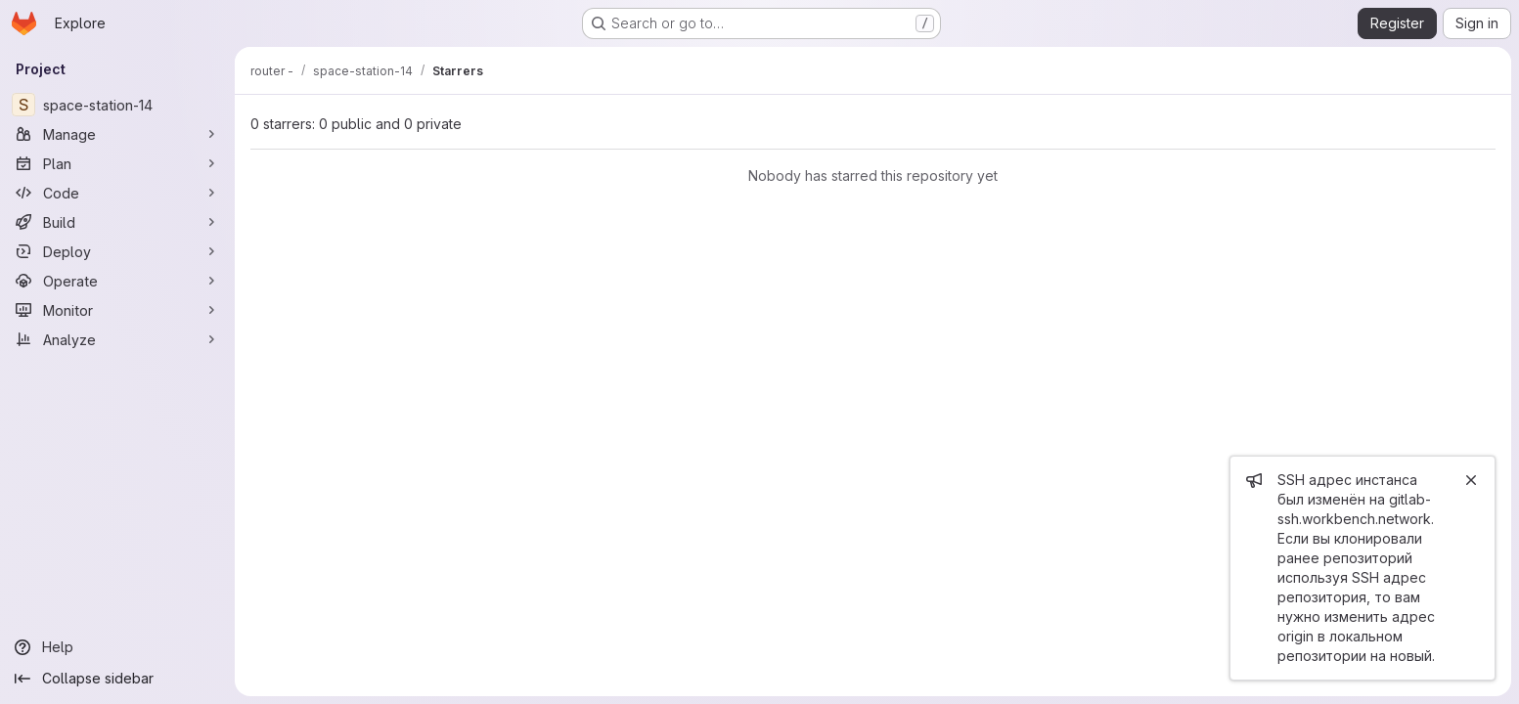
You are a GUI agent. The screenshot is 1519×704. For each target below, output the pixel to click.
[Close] (1471, 480)
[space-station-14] (117, 104)
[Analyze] (117, 339)
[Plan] (117, 163)
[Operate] (117, 280)
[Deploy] (117, 251)
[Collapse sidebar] (117, 678)
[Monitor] (117, 310)
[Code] (117, 192)
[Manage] (117, 134)
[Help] (117, 647)
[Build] (117, 222)
